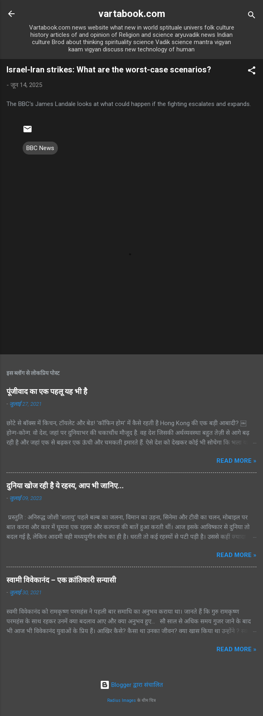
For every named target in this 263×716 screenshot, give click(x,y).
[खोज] (252, 16)
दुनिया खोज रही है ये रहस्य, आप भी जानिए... (65, 485)
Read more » (236, 460)
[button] (252, 72)
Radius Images (121, 700)
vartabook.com (131, 13)
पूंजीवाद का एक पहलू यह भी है (46, 391)
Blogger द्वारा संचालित (131, 684)
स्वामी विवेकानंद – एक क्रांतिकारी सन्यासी (61, 580)
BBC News (40, 148)
